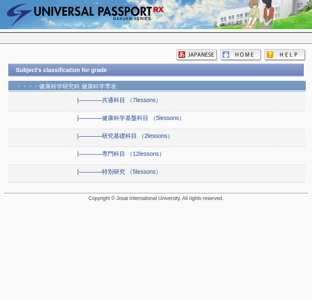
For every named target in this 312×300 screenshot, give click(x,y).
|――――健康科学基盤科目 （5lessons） (131, 118)
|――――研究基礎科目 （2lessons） (125, 135)
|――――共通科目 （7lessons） (119, 100)
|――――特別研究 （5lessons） (119, 171)
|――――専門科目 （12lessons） (121, 153)
